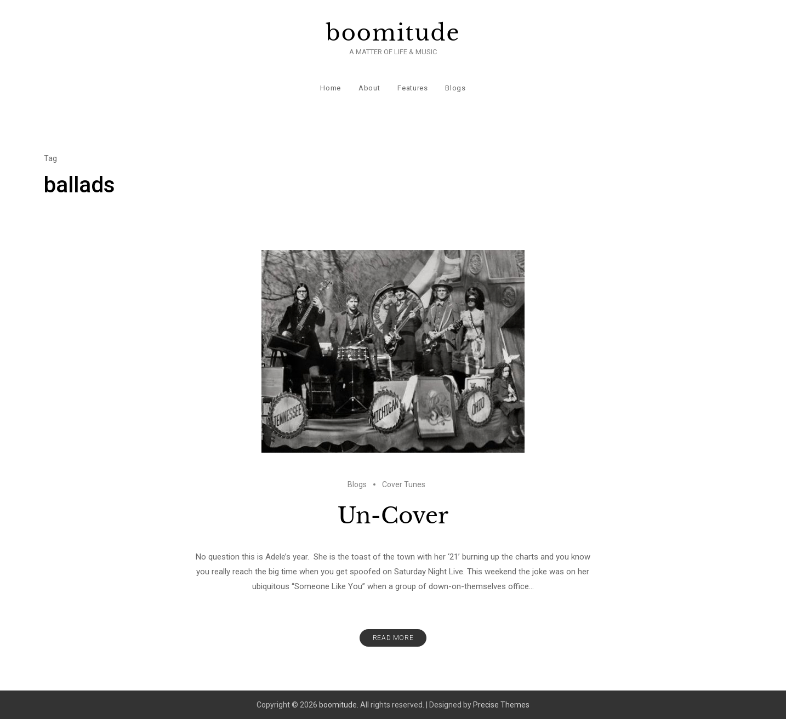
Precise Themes (501, 704)
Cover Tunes (403, 484)
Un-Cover (393, 515)
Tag (50, 157)
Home (330, 87)
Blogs (455, 87)
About (369, 87)
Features (412, 87)
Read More (393, 637)
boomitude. (338, 704)
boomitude (393, 33)
